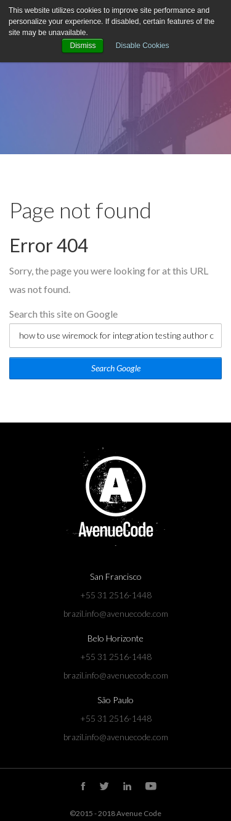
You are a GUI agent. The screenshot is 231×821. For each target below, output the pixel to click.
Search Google (115, 368)
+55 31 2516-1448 (116, 595)
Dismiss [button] (82, 45)
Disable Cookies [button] (142, 45)
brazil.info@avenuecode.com (115, 613)
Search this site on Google (63, 314)
